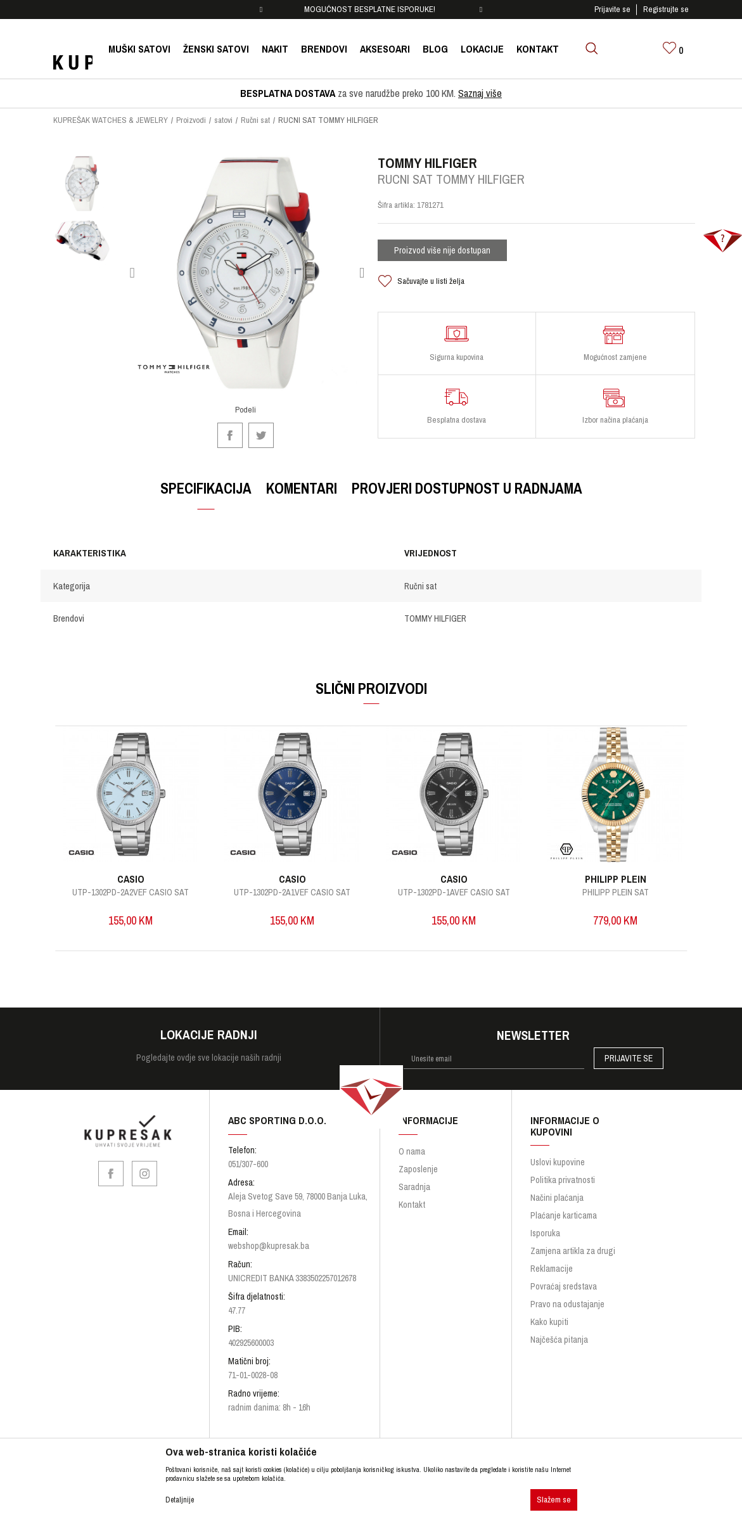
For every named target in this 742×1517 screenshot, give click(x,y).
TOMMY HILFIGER (435, 613)
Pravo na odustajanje (567, 1292)
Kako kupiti (549, 1310)
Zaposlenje (418, 1157)
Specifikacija (206, 483)
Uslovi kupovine (557, 1150)
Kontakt (412, 1193)
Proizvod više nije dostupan (442, 255)
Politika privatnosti (562, 1168)
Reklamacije (551, 1257)
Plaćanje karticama (563, 1204)
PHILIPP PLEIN (603, 867)
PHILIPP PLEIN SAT (603, 880)
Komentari (301, 483)
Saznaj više (480, 93)
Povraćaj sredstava (563, 1275)
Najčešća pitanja (559, 1328)
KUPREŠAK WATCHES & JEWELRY (110, 120)
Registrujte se (666, 9)
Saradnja (414, 1175)
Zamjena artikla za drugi (572, 1239)
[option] (371, 9)
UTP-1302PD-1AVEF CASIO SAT (449, 880)
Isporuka (545, 1221)
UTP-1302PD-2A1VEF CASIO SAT (294, 880)
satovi (223, 120)
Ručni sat (255, 120)
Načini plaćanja (557, 1186)
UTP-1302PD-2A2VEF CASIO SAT (140, 880)
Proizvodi (191, 120)
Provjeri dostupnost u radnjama (467, 483)
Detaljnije (179, 1500)
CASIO (139, 867)
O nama (412, 1140)
